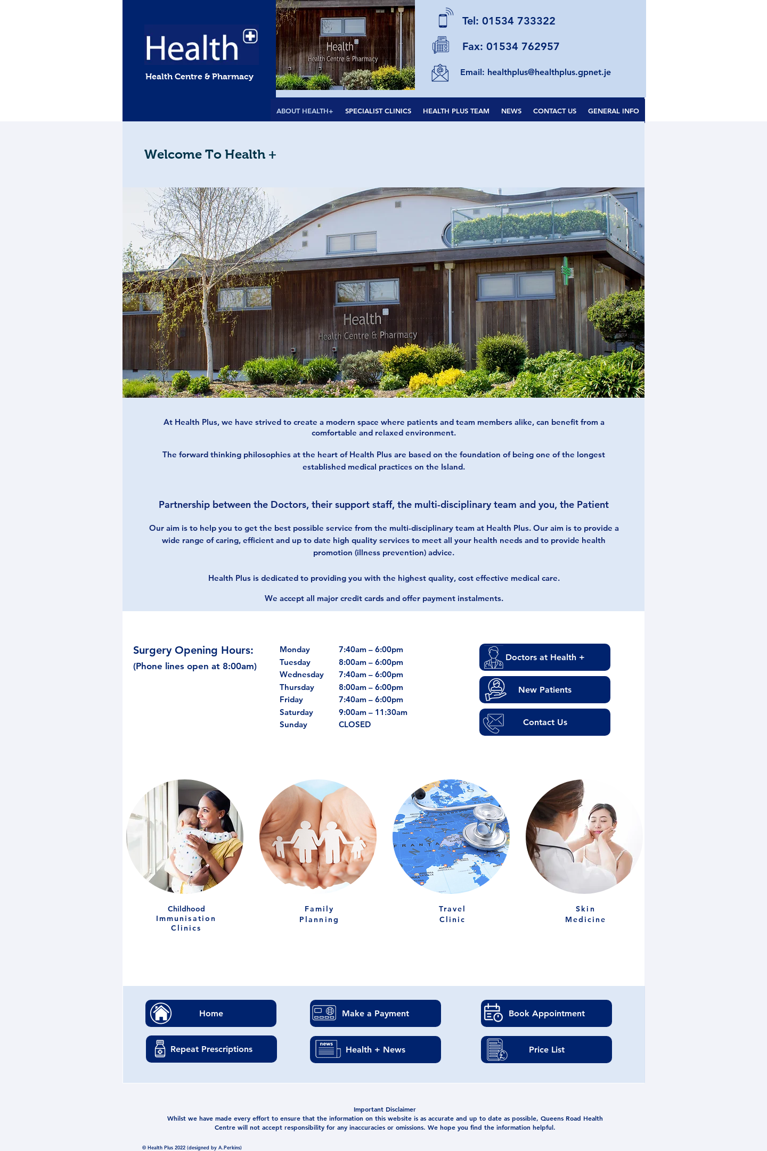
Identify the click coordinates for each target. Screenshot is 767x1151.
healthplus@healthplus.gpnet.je (549, 72)
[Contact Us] (544, 722)
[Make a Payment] (375, 1013)
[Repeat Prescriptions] (211, 1049)
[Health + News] (375, 1049)
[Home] (210, 1013)
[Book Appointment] (546, 1013)
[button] (383, 292)
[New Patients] (544, 689)
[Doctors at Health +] (544, 657)
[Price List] (546, 1049)
